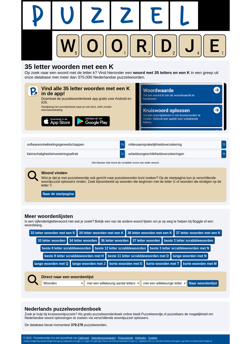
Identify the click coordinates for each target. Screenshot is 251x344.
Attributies (140, 337)
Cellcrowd (83, 337)
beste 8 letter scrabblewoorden (66, 248)
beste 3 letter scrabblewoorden (188, 240)
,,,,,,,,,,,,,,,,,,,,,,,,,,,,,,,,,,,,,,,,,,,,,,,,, (112, 283)
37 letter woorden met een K (198, 233)
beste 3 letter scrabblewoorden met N (179, 248)
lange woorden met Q (51, 263)
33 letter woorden (51, 240)
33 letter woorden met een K (53, 233)
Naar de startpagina (58, 194)
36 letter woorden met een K (150, 233)
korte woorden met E (125, 263)
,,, (62, 283)
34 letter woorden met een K (101, 233)
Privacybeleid (125, 337)
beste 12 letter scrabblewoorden (120, 248)
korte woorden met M (200, 263)
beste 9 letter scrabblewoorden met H (74, 256)
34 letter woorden (83, 240)
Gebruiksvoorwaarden (103, 337)
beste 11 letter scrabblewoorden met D (138, 256)
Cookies (152, 337)
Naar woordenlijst (203, 283)
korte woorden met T (162, 263)
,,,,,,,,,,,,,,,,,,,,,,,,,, (164, 283)
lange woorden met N (190, 256)
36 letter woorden (114, 240)
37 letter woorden (146, 240)
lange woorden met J (88, 263)
